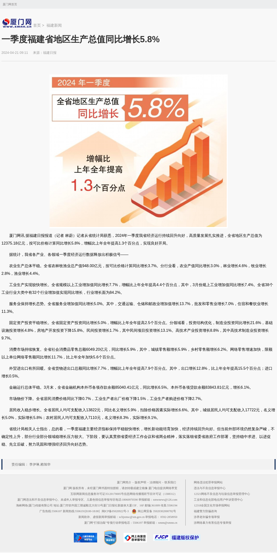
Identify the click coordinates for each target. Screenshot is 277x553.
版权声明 (140, 482)
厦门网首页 (10, 4)
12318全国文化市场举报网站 (212, 505)
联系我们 (170, 482)
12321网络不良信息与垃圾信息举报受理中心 (222, 494)
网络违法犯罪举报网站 (208, 482)
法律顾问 (155, 482)
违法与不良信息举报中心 (210, 488)
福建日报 (50, 53)
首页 (37, 25)
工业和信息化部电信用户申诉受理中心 (218, 499)
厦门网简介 (124, 482)
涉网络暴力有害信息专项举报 (212, 522)
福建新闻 (54, 25)
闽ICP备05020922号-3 (115, 511)
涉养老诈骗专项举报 (207, 517)
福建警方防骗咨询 (205, 511)
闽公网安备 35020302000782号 (154, 511)
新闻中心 (17, 23)
